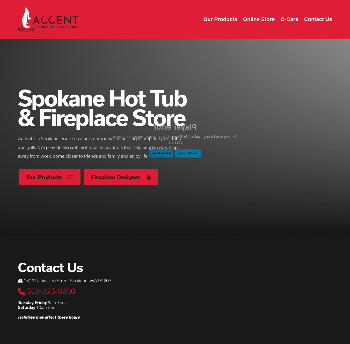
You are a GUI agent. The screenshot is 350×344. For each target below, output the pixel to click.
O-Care (289, 19)
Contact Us (318, 19)
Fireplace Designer (121, 177)
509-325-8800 (46, 291)
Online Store (259, 19)
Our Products (220, 19)
